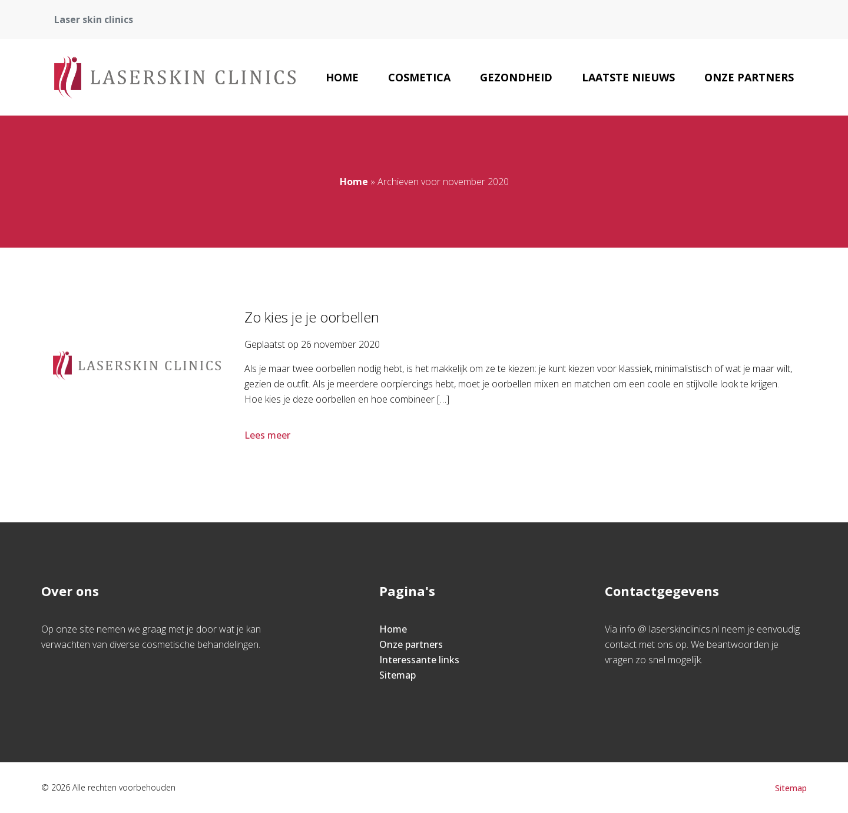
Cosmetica (419, 77)
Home (342, 77)
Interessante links (419, 659)
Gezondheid (516, 77)
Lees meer (268, 435)
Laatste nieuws (628, 77)
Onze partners (749, 77)
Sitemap (397, 675)
